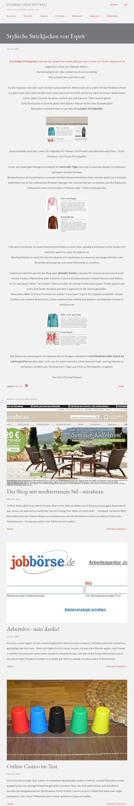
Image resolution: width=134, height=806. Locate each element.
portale (18, 386)
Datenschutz (112, 16)
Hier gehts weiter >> (116, 529)
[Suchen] (114, 4)
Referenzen (77, 16)
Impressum (94, 16)
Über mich (28, 16)
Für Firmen (60, 16)
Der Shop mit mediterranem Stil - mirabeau (55, 491)
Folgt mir (44, 16)
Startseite (11, 16)
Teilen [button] (121, 386)
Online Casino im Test (32, 766)
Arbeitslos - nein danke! (33, 628)
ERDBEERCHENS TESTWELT (27, 5)
